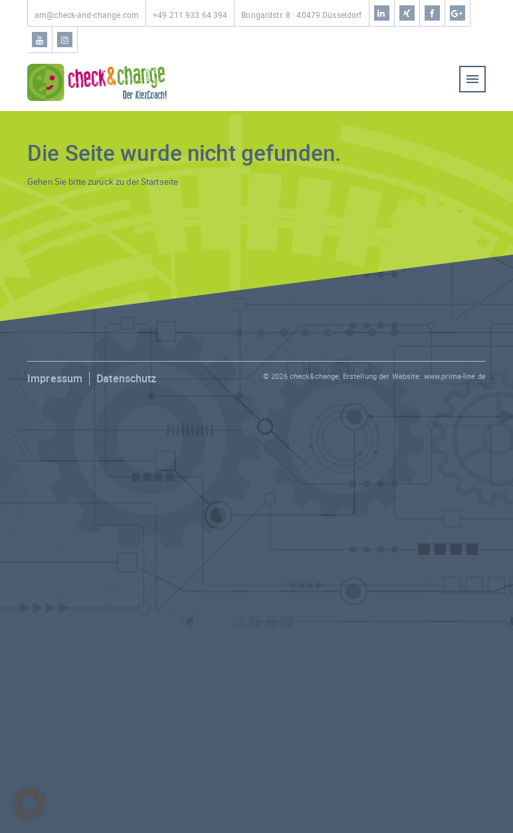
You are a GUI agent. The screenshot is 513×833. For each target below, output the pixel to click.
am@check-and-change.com (87, 15)
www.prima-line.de (455, 376)
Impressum (54, 378)
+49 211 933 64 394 (190, 15)
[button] (29, 803)
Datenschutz (126, 378)
